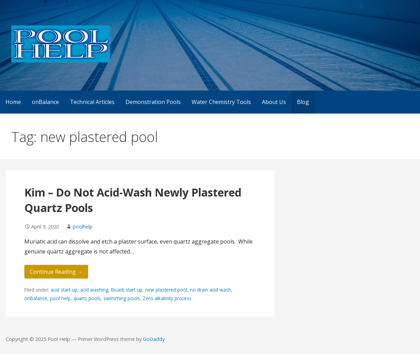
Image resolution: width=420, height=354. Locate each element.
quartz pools (87, 298)
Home (13, 102)
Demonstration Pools (153, 102)
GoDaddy (154, 339)
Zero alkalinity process (167, 298)
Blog (303, 102)
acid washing (94, 289)
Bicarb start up (126, 289)
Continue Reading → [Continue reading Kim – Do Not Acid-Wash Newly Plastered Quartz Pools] (56, 271)
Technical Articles (92, 102)
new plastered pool (166, 289)
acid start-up (64, 289)
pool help (60, 298)
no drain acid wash (210, 289)
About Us (274, 102)
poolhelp (83, 226)
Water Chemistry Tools (221, 102)
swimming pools (122, 298)
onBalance (45, 102)
